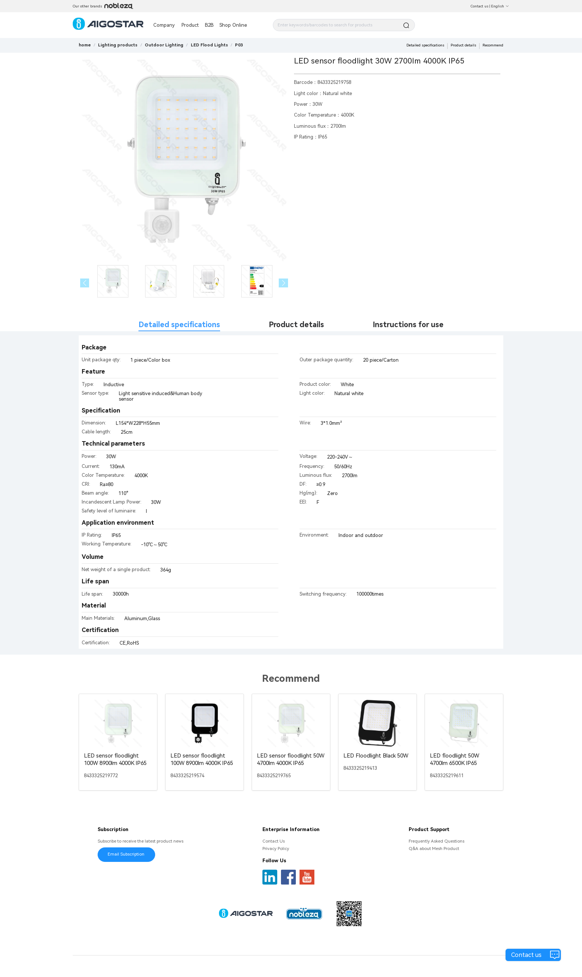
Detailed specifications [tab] (179, 324)
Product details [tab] (296, 324)
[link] (117, 45)
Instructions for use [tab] (408, 324)
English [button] (500, 6)
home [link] (85, 45)
